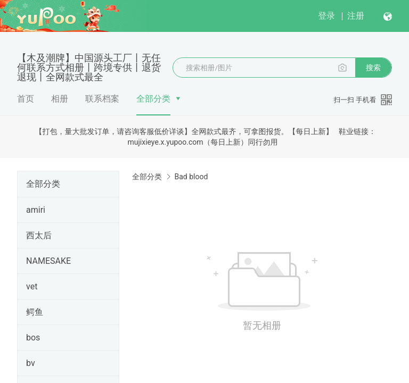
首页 (25, 99)
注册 (355, 16)
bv (30, 363)
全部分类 (153, 99)
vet (31, 286)
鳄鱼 (34, 312)
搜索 (373, 67)
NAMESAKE (48, 261)
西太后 (39, 235)
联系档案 (102, 99)
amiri (35, 210)
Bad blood (191, 176)
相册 (59, 99)
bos (33, 337)
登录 (326, 16)
